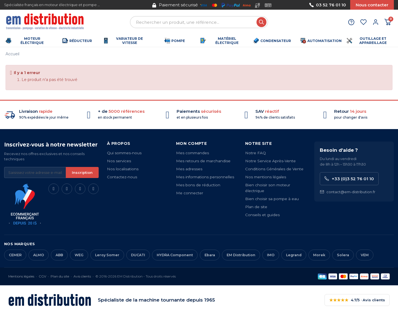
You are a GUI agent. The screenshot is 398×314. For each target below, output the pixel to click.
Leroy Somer (107, 255)
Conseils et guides (262, 215)
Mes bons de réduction (198, 185)
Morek (319, 255)
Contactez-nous (122, 177)
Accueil (12, 53)
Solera (343, 255)
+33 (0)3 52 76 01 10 (349, 178)
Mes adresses (189, 169)
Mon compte (191, 143)
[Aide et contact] (351, 22)
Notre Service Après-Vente (270, 161)
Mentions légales (21, 276)
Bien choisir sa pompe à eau (272, 199)
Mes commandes (192, 153)
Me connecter (189, 193)
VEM (365, 255)
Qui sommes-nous (124, 153)
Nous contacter (372, 4)
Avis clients (82, 276)
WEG (79, 255)
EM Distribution (241, 255)
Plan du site (60, 276)
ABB (59, 255)
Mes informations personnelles (205, 177)
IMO (270, 255)
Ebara (210, 255)
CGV (42, 276)
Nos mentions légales (265, 177)
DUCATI (138, 255)
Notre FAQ (255, 153)
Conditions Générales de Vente (274, 169)
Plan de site (256, 207)
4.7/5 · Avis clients (357, 300)
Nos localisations (122, 169)
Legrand (294, 255)
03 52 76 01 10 (327, 4)
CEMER (15, 255)
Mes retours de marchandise (203, 161)
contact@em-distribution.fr (347, 192)
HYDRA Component (175, 255)
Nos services (119, 161)
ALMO (38, 255)
